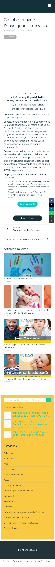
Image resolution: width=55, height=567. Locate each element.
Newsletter (8, 501)
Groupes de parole (12, 485)
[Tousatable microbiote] (7, 424)
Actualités (8, 453)
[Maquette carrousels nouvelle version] (7, 434)
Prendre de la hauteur (13, 474)
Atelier (6, 480)
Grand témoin (10, 469)
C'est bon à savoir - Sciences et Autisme (21, 523)
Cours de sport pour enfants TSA (18, 491)
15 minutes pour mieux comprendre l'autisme (24, 512)
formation (8, 507)
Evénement (9, 496)
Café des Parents (11, 528)
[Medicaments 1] (7, 415)
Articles (7, 464)
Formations (9, 458)
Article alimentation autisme (16, 517)
